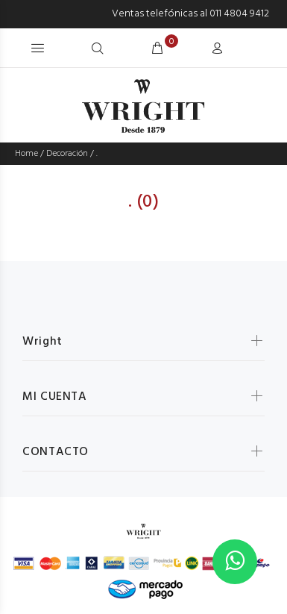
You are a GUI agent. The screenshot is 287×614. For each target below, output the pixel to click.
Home (26, 153)
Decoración (67, 153)
